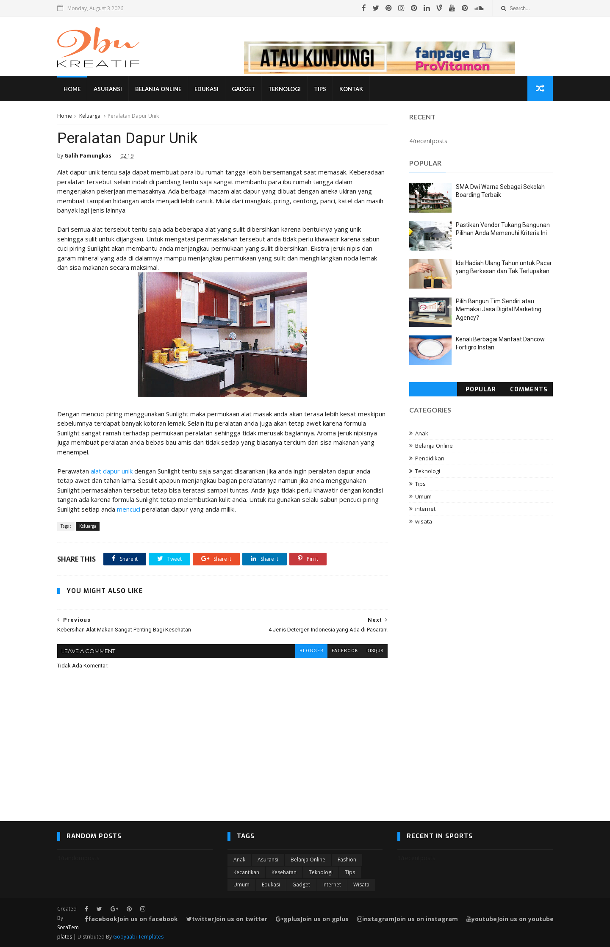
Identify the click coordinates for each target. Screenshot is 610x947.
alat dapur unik (112, 471)
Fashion (347, 859)
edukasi (271, 884)
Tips (320, 89)
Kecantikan (246, 872)
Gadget (243, 89)
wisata (423, 521)
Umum (423, 496)
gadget (301, 884)
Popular (481, 389)
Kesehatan (284, 872)
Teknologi (284, 89)
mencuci (128, 509)
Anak (421, 433)
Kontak (351, 89)
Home (72, 89)
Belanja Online (158, 89)
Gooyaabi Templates (138, 936)
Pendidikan (429, 458)
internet (425, 508)
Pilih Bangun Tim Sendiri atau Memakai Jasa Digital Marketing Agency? (498, 309)
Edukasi (206, 89)
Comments (529, 389)
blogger (311, 650)
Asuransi (108, 89)
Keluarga (89, 115)
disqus (374, 650)
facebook (345, 650)
